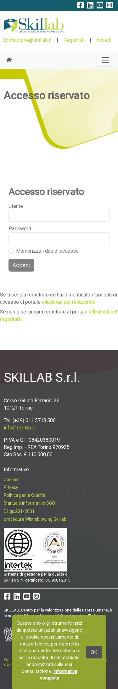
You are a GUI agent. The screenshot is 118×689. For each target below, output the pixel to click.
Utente (15, 206)
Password (19, 229)
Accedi (103, 40)
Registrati (74, 40)
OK (94, 652)
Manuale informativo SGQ (29, 503)
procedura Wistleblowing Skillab (35, 519)
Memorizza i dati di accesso (47, 251)
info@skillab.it (19, 428)
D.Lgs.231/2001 (19, 511)
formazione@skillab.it (28, 40)
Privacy (11, 487)
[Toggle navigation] (105, 60)
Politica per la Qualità (24, 495)
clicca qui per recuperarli (68, 302)
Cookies (12, 479)
